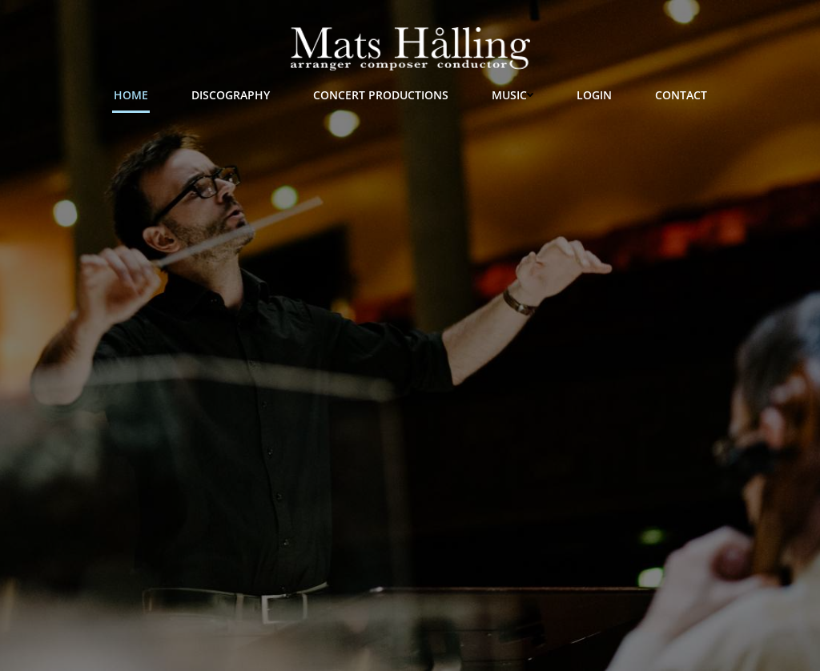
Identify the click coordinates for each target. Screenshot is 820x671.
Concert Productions (380, 94)
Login (594, 94)
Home (131, 94)
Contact (681, 94)
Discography (230, 94)
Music (512, 94)
